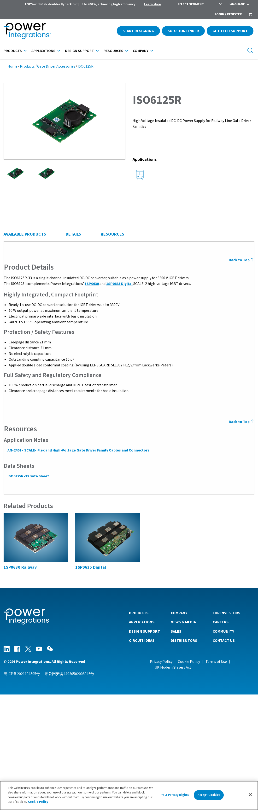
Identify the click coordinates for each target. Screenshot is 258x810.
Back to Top (241, 375)
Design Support (79, 50)
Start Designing (138, 31)
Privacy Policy (161, 777)
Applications (43, 50)
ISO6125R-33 (48, 301)
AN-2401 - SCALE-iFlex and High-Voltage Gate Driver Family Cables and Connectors (78, 565)
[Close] (250, 794)
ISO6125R (86, 66)
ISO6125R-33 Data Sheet (28, 591)
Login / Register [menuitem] (228, 14)
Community (223, 746)
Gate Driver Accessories (56, 66)
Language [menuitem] (237, 4)
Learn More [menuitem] (152, 4)
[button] (64, 120)
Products (13, 50)
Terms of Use (216, 777)
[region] (129, 795)
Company (140, 50)
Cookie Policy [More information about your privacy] (38, 802)
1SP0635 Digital (119, 399)
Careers (221, 737)
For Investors (226, 728)
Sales (176, 746)
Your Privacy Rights (175, 795)
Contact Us (224, 755)
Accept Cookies (209, 795)
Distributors (184, 755)
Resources (113, 50)
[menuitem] (250, 14)
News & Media (183, 737)
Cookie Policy (189, 777)
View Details (51, 314)
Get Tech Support (230, 31)
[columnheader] (47, 278)
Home (12, 66)
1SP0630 (91, 399)
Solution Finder (183, 31)
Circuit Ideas (141, 755)
